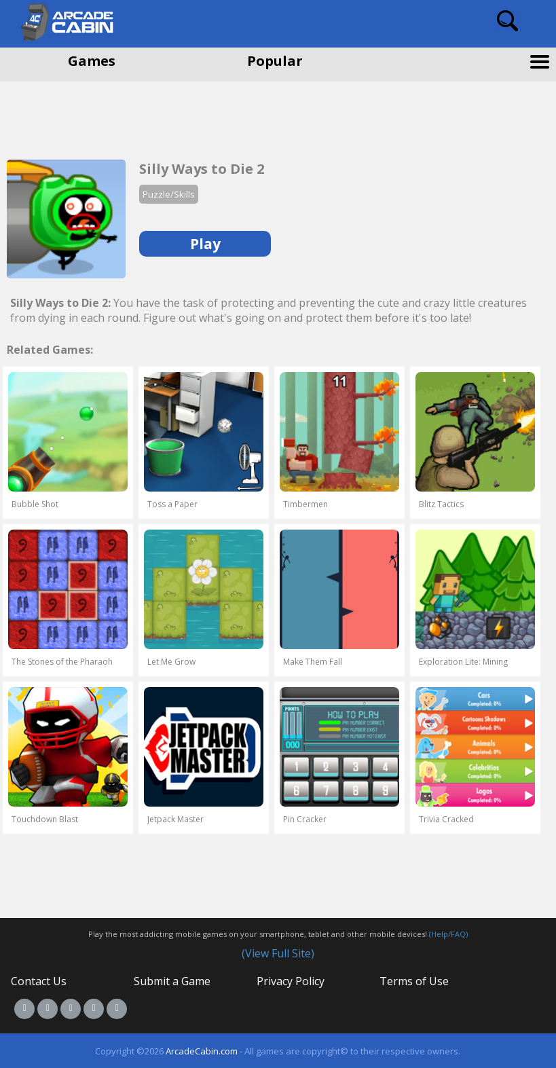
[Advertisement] (108, 115)
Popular (275, 61)
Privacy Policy (291, 981)
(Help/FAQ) (448, 934)
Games (91, 61)
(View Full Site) (278, 953)
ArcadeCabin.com (202, 1051)
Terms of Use (414, 981)
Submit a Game (172, 981)
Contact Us (39, 981)
